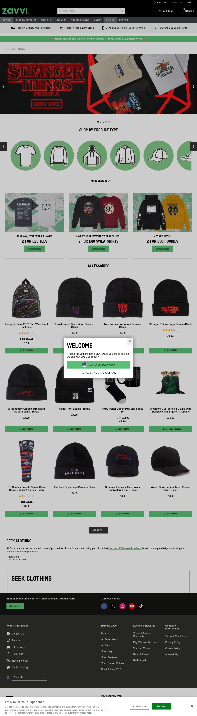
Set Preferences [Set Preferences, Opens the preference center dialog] (139, 706)
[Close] (192, 706)
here (89, 713)
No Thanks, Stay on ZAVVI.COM (98, 373)
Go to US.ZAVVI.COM (101, 364)
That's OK (161, 706)
